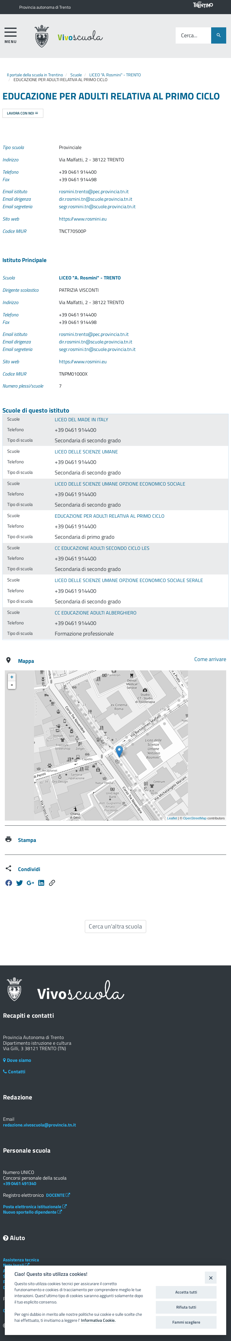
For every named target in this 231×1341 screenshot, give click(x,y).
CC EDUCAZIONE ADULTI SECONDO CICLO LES (102, 548)
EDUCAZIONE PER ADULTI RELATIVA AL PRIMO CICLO (110, 516)
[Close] (211, 1277)
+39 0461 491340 (19, 1183)
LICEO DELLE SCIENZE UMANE (86, 451)
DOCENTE (58, 1195)
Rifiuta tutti (186, 1307)
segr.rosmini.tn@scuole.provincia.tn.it (97, 206)
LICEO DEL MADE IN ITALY (81, 419)
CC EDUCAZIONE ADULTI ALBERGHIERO (96, 612)
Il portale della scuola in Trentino (35, 75)
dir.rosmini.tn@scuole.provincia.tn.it (95, 199)
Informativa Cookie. (98, 1320)
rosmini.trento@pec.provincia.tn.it (94, 191)
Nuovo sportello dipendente (32, 1211)
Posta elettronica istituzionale (35, 1206)
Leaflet (172, 818)
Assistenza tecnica (21, 1259)
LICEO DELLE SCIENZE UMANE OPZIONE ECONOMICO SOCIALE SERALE (129, 580)
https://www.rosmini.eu (83, 218)
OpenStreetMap (195, 818)
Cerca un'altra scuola (115, 926)
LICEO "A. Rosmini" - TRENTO (115, 75)
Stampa (27, 840)
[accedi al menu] (11, 34)
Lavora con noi (22, 113)
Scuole (76, 75)
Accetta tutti (186, 1292)
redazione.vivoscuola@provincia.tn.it (39, 1124)
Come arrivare (210, 659)
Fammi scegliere (186, 1322)
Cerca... (189, 35)
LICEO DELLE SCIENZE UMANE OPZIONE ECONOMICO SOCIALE (120, 483)
